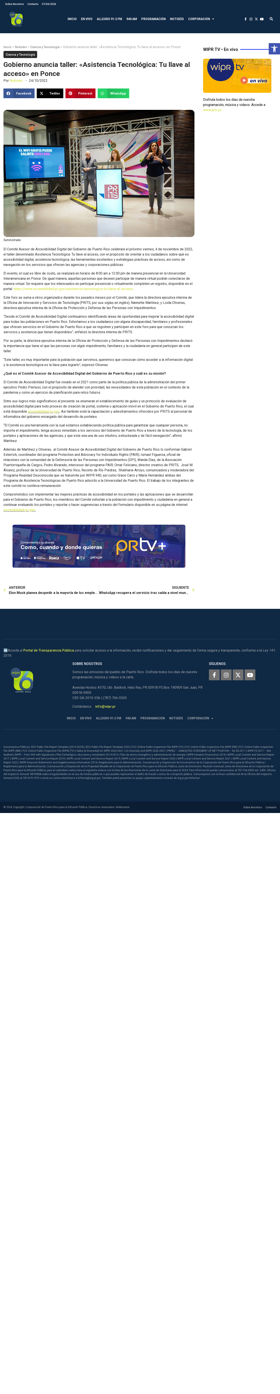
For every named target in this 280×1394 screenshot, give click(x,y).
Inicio (72, 19)
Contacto (32, 4)
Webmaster (123, 807)
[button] (274, 48)
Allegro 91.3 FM (109, 19)
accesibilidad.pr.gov (44, 411)
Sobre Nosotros (14, 4)
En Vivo (86, 19)
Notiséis (177, 19)
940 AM (131, 19)
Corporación (201, 19)
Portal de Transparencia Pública (48, 650)
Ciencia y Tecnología (45, 47)
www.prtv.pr (212, 110)
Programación (153, 19)
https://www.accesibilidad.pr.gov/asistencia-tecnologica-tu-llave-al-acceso (73, 289)
